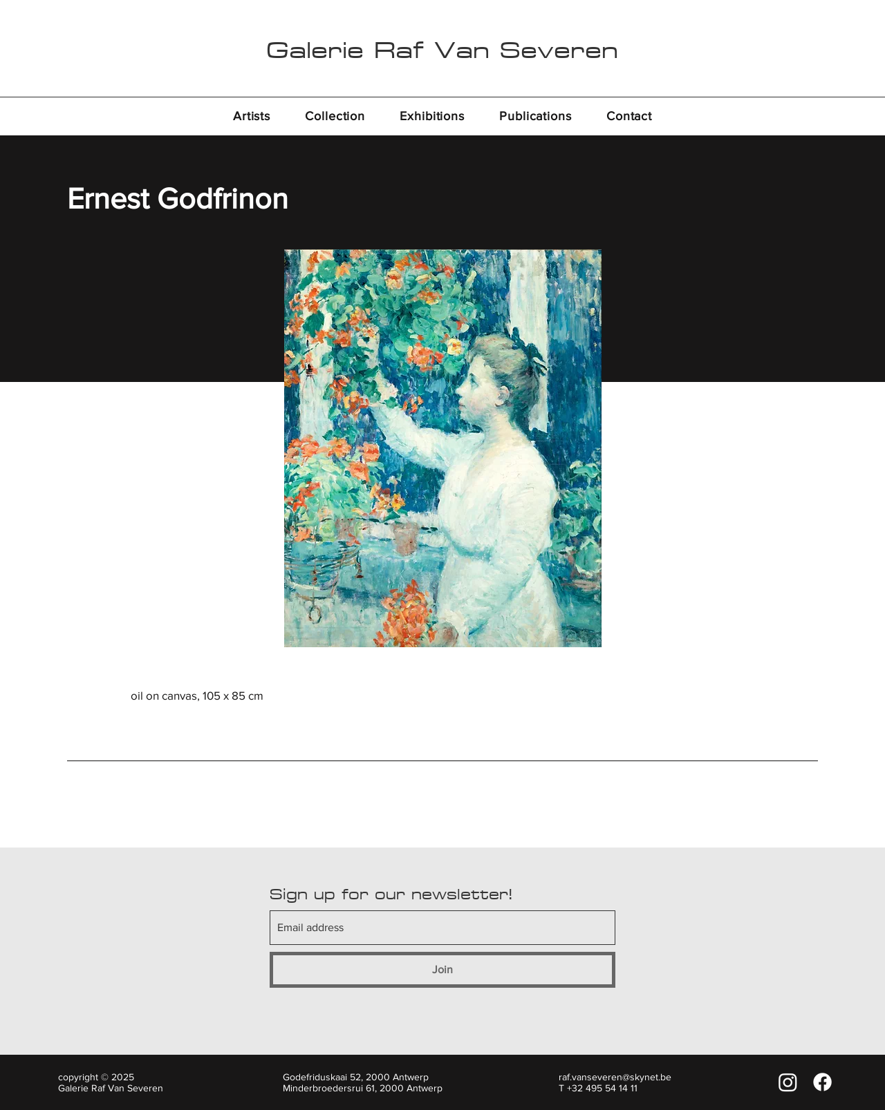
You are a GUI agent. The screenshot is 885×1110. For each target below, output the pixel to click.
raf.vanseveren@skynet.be (615, 1076)
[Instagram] (788, 1082)
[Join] (442, 970)
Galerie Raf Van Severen (442, 49)
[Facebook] (822, 1082)
